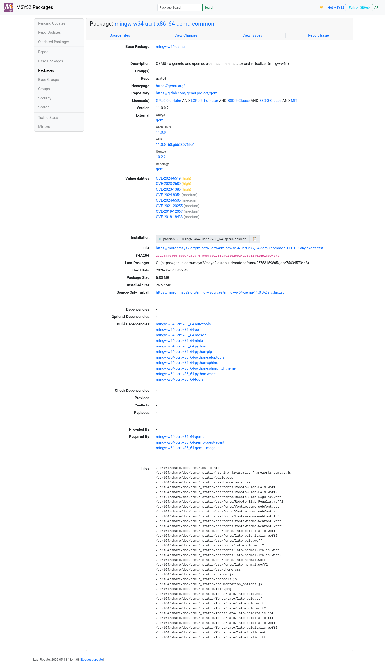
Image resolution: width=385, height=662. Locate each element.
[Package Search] (180, 7)
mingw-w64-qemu (170, 47)
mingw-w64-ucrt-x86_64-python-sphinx (187, 363)
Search (209, 7)
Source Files (120, 35)
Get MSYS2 (336, 7)
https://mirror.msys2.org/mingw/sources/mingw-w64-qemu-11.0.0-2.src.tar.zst (220, 292)
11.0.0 (161, 132)
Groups (44, 89)
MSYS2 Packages (28, 7)
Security (44, 98)
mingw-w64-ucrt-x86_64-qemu (180, 437)
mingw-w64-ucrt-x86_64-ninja (179, 340)
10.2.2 (161, 157)
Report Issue (318, 35)
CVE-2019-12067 (169, 211)
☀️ (321, 7)
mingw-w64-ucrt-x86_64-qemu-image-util (188, 448)
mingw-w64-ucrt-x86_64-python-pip (184, 351)
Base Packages (50, 61)
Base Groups (48, 79)
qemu (160, 120)
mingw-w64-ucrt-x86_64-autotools (183, 324)
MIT (294, 100)
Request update (92, 659)
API (376, 7)
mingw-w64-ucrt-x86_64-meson (181, 335)
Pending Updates (52, 23)
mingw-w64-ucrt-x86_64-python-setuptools (190, 357)
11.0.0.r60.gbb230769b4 (175, 144)
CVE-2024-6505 (168, 200)
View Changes (186, 35)
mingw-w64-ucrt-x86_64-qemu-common (164, 23)
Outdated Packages (54, 42)
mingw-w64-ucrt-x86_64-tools (180, 379)
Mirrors (44, 126)
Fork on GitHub (359, 7)
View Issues (252, 35)
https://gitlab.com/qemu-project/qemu (187, 93)
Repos (43, 52)
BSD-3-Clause (270, 100)
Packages (46, 70)
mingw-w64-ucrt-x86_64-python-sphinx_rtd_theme (196, 368)
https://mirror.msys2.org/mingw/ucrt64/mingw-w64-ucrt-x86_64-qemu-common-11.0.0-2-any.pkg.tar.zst (239, 248)
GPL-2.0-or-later (168, 100)
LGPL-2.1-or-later (204, 100)
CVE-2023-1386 (168, 189)
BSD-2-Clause (239, 100)
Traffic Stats (48, 117)
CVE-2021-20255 (169, 206)
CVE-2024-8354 (168, 195)
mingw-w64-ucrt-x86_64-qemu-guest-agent (190, 442)
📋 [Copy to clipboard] (254, 239)
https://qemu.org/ (170, 86)
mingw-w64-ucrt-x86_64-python (181, 346)
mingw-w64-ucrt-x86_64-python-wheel (186, 374)
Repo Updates (49, 32)
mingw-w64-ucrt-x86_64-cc (177, 329)
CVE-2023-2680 (168, 183)
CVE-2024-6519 (168, 178)
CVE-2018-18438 (169, 217)
